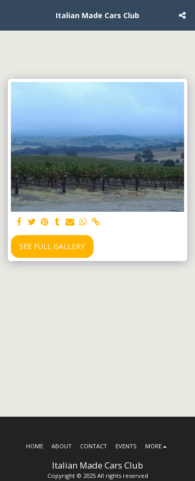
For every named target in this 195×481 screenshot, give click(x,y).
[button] (11, 14)
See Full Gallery (52, 246)
